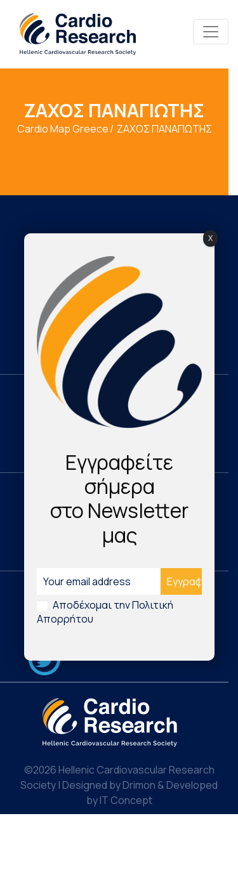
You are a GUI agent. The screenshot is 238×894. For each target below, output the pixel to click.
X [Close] (210, 238)
